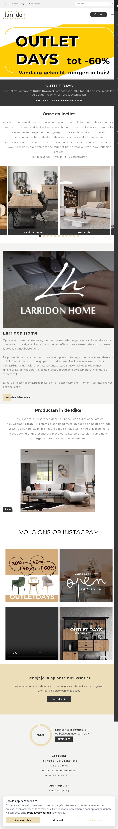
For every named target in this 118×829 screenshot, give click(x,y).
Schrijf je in (59, 699)
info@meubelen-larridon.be (59, 770)
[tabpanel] (85, 200)
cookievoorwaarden (39, 812)
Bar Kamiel (35, 4)
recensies (64, 739)
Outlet (98, 14)
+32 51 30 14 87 (59, 765)
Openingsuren (16, 4)
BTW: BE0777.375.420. (59, 775)
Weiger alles (59, 820)
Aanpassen (95, 820)
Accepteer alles (23, 820)
